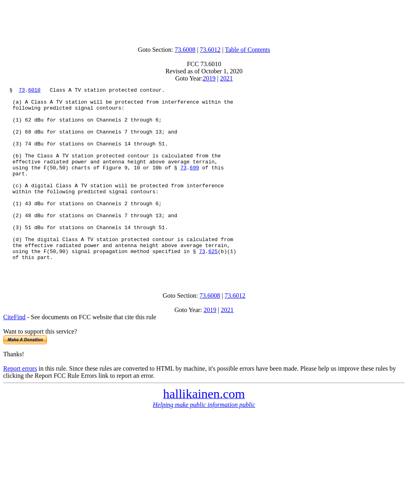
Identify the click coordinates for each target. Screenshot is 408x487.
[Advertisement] (204, 21)
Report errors (20, 405)
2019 (209, 78)
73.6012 (210, 49)
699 (194, 184)
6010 (34, 90)
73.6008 (185, 49)
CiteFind (14, 354)
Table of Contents (248, 49)
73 (22, 90)
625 (213, 284)
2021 (226, 78)
